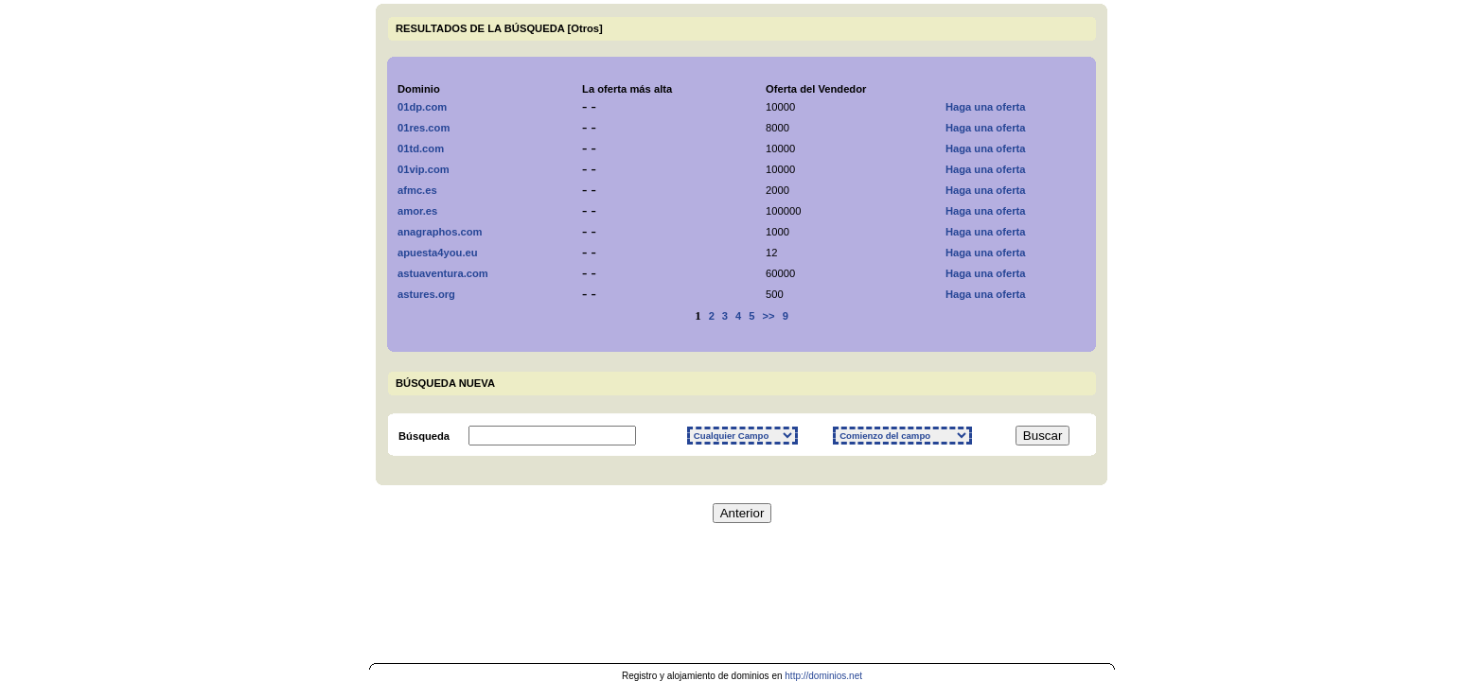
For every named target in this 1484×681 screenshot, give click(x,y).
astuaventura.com (443, 273)
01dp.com (422, 107)
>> (769, 316)
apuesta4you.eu (438, 252)
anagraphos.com (440, 231)
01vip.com (424, 169)
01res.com (424, 127)
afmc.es (417, 190)
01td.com (421, 148)
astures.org (426, 294)
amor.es (417, 211)
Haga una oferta (985, 107)
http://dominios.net (823, 676)
